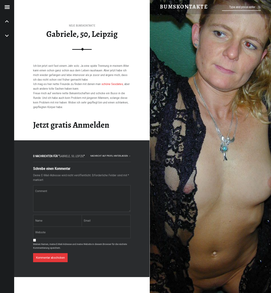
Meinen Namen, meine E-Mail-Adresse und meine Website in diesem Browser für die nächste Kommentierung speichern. (80, 246)
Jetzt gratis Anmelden (71, 125)
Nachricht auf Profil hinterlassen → (110, 155)
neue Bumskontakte (82, 25)
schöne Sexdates (112, 84)
